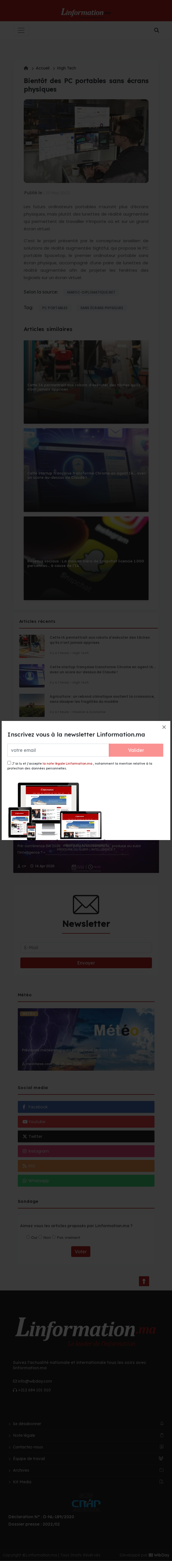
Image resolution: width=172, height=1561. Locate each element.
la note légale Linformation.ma (67, 763)
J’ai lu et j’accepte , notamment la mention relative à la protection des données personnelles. (79, 765)
